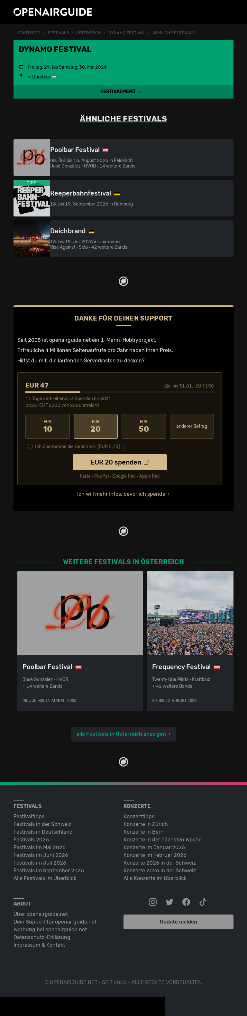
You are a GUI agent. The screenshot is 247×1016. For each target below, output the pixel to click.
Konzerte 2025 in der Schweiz (160, 863)
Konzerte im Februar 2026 (155, 855)
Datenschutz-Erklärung (42, 937)
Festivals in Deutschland (43, 832)
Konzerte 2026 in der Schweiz (160, 870)
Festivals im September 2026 (49, 870)
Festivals (58, 33)
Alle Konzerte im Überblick (155, 878)
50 (144, 426)
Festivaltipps (29, 816)
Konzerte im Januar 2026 (154, 847)
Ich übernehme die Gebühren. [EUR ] (77, 446)
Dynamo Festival (126, 33)
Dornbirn (41, 77)
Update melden (178, 922)
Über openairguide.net (41, 914)
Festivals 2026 (31, 840)
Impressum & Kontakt (39, 945)
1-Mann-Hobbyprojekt (128, 340)
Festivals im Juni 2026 (41, 855)
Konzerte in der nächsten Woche (163, 840)
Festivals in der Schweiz (42, 824)
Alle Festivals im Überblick (45, 878)
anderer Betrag (191, 426)
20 (96, 426)
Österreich (88, 33)
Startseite (29, 33)
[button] (123, 92)
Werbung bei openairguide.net (50, 929)
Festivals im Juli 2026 (40, 863)
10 (47, 426)
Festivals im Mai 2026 (40, 847)
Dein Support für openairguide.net (55, 922)
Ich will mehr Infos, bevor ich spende (121, 494)
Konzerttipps (139, 816)
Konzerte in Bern (144, 832)
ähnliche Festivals (173, 33)
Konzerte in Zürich (146, 824)
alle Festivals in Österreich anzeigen (121, 734)
